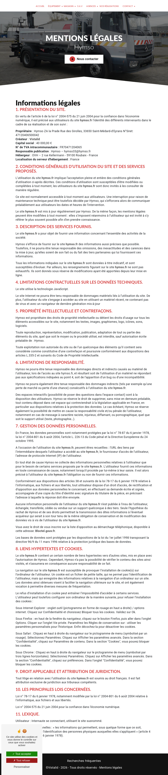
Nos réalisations (109, 6)
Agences (91, 6)
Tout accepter (21, 753)
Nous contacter (84, 59)
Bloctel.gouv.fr (45, 531)
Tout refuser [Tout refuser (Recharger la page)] (21, 760)
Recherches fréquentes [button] (84, 761)
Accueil (40, 6)
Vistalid (35, 139)
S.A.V (80, 6)
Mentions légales (110, 767)
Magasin (69, 6)
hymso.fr (86, 120)
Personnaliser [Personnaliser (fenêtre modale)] (22, 766)
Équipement (54, 6)
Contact (128, 6)
